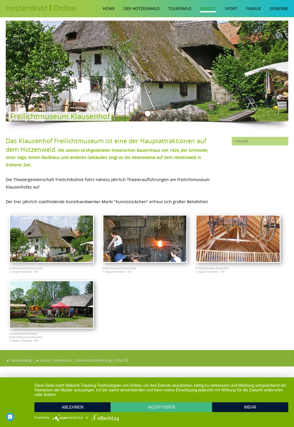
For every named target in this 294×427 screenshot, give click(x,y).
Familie (253, 8)
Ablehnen (72, 407)
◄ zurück (42, 363)
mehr (250, 407)
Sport (231, 8)
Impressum (63, 363)
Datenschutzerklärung (93, 363)
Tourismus (180, 8)
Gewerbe (279, 8)
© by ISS (121, 363)
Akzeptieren (161, 407)
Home (109, 8)
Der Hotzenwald (141, 8)
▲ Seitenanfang (19, 363)
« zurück (242, 141)
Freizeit (208, 8)
